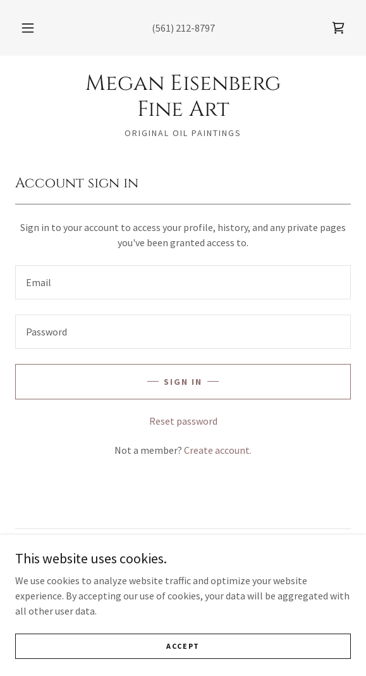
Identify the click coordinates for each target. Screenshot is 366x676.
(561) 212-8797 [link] (183, 28)
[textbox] (183, 282)
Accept (183, 646)
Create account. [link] (218, 450)
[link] (338, 28)
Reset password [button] (183, 421)
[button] (30, 28)
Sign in (183, 381)
